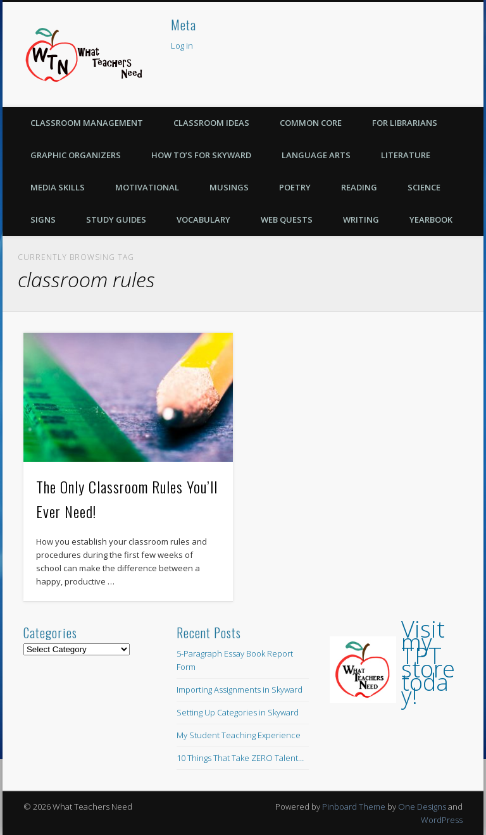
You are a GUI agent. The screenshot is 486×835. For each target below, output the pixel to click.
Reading (359, 187)
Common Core (311, 122)
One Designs (422, 806)
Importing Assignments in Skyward (239, 689)
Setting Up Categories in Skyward (238, 712)
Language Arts (316, 155)
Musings (229, 187)
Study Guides (116, 219)
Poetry (295, 187)
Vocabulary (203, 219)
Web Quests (287, 219)
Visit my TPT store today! (428, 662)
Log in (182, 45)
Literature (405, 155)
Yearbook (430, 219)
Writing (361, 219)
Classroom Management (86, 122)
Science (424, 187)
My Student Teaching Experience (239, 735)
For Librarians (404, 122)
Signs (43, 219)
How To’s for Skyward (201, 155)
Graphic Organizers (75, 155)
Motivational (147, 187)
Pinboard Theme (353, 806)
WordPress (442, 820)
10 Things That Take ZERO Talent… (240, 758)
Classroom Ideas (211, 122)
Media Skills (57, 187)
